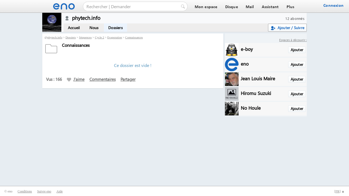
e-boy (247, 49)
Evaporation (114, 37)
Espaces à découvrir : (293, 40)
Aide (59, 191)
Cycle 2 (99, 37)
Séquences (85, 37)
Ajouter (297, 49)
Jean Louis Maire (258, 78)
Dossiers (115, 27)
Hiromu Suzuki (256, 93)
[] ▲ (339, 191)
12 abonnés (295, 18)
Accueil (74, 27)
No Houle (251, 108)
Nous (93, 27)
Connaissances (134, 37)
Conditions (24, 191)
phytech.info (54, 37)
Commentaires (102, 79)
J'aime (76, 79)
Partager (128, 79)
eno (245, 63)
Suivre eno (44, 191)
